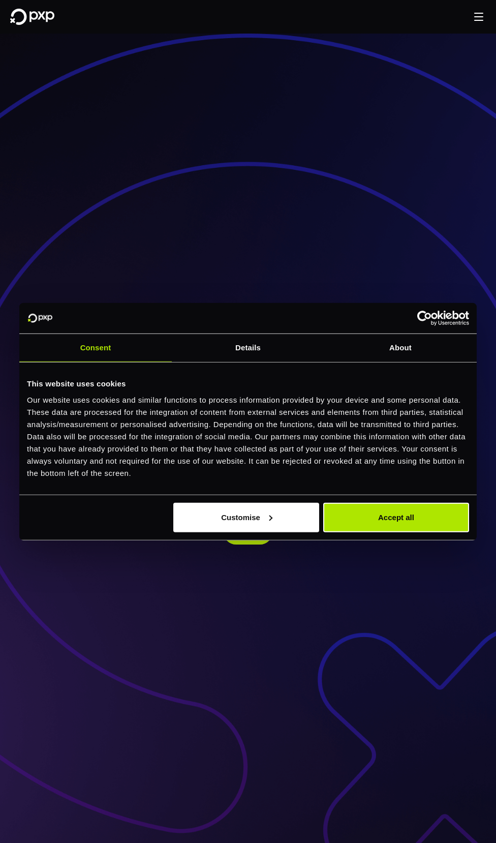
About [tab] (400, 347)
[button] (479, 16)
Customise (246, 517)
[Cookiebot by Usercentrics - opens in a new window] (424, 318)
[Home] (32, 17)
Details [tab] (248, 347)
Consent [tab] (95, 347)
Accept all (396, 517)
